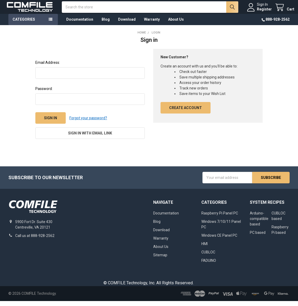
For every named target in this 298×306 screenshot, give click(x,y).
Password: (44, 94)
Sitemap (160, 260)
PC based (258, 237)
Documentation (79, 24)
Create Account (185, 113)
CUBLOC (208, 257)
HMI (204, 249)
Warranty (152, 24)
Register (259, 11)
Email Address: (47, 67)
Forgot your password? (88, 123)
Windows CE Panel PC (219, 240)
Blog (106, 24)
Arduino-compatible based (259, 223)
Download (127, 24)
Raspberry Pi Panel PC (219, 218)
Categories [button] (24, 24)
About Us (176, 24)
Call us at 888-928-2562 (34, 241)
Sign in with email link (90, 138)
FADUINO (208, 265)
